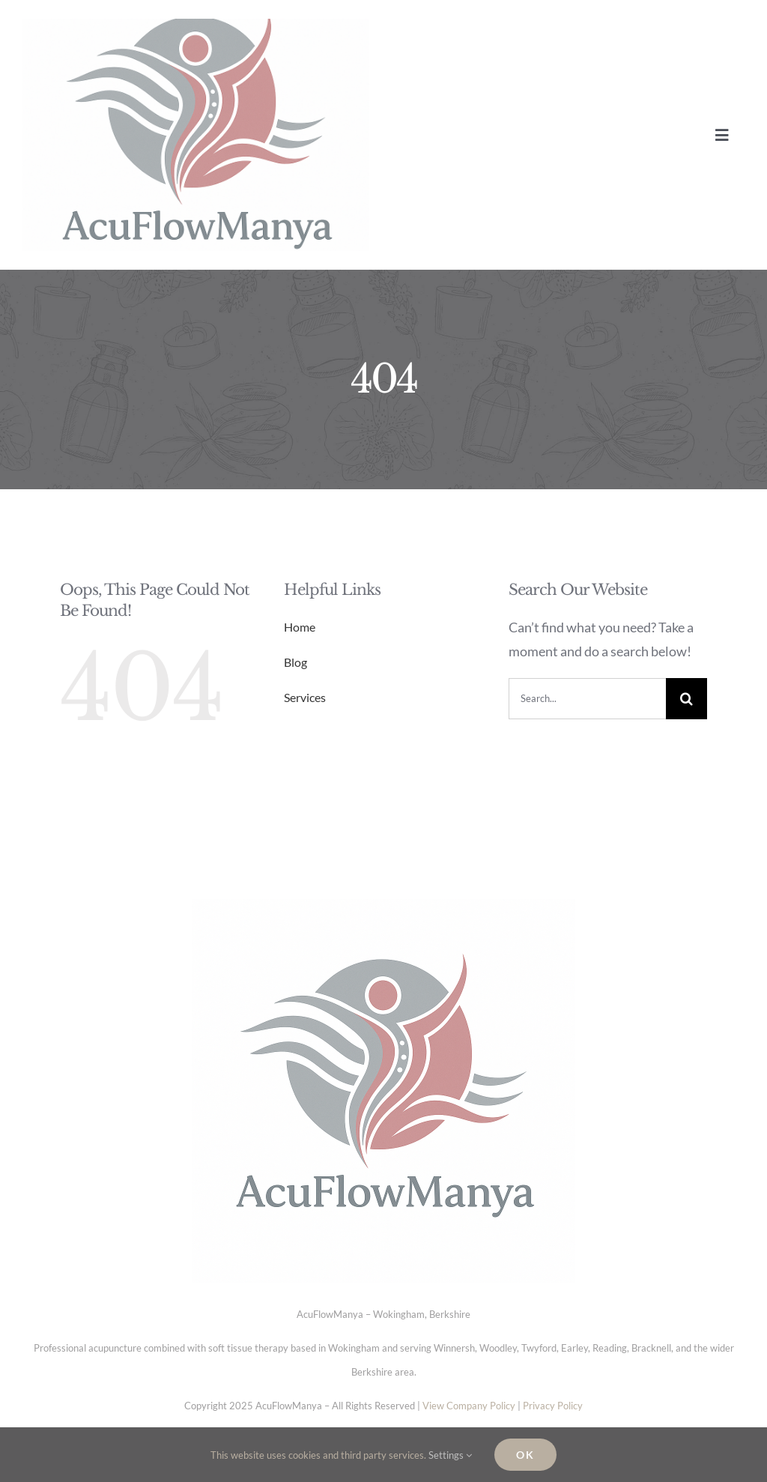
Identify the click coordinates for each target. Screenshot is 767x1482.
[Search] (686, 698)
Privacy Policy (553, 1406)
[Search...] (587, 698)
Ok (525, 1454)
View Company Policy (468, 1406)
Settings (450, 1455)
